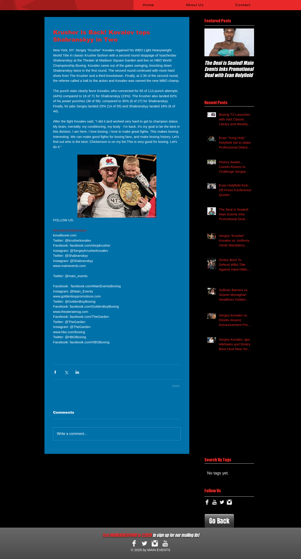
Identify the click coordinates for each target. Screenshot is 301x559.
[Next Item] (247, 42)
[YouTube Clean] (214, 502)
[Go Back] (219, 521)
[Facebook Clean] (207, 502)
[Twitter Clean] (222, 502)
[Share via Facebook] (55, 372)
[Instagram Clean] (229, 502)
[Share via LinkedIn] (77, 372)
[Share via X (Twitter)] (66, 372)
